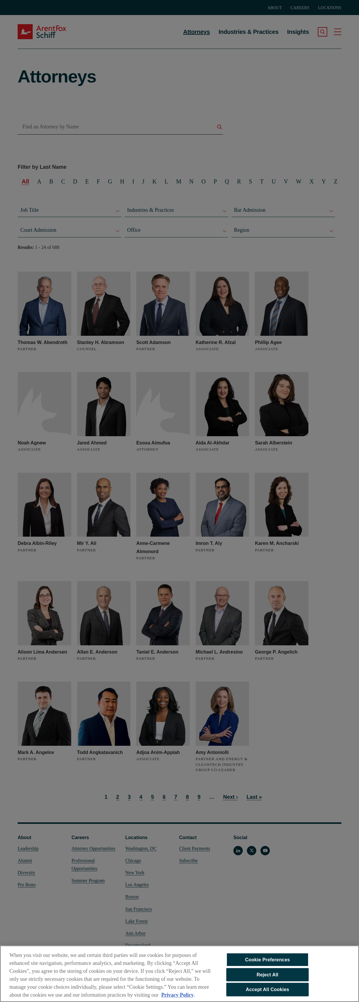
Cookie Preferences (267, 962)
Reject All (267, 977)
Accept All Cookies (267, 991)
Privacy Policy (177, 997)
